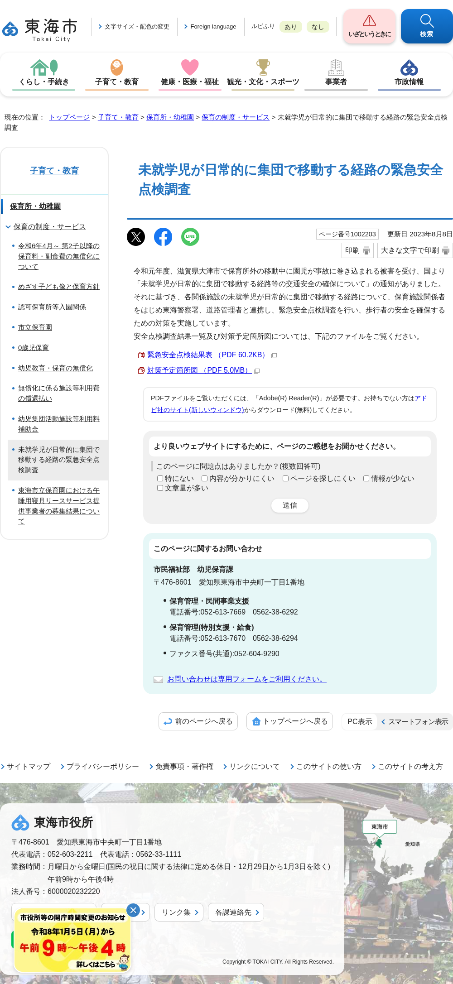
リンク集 (176, 912)
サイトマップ (28, 766)
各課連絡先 (233, 912)
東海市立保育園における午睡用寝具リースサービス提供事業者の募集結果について (59, 505)
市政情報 (409, 82)
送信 (290, 505)
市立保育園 (35, 327)
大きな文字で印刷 (410, 250)
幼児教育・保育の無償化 (55, 368)
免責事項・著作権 (184, 766)
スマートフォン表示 (418, 721)
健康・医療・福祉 (190, 82)
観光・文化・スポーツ (263, 82)
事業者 (336, 82)
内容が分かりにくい (242, 478)
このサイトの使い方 (328, 766)
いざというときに (369, 34)
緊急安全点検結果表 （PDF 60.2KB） (212, 355)
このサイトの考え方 (410, 766)
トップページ (69, 117)
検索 (427, 34)
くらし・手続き (44, 82)
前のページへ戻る (204, 721)
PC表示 (359, 721)
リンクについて (254, 766)
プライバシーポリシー (103, 766)
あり (290, 26)
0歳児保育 (33, 347)
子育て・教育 (117, 82)
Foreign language (213, 26)
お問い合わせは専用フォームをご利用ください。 (247, 679)
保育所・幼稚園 (170, 117)
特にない (179, 478)
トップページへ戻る (295, 721)
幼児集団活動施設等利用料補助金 (59, 424)
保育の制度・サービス (236, 117)
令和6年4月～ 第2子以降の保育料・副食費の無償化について (59, 256)
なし (318, 26)
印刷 (352, 250)
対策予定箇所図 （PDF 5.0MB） (203, 370)
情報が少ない (392, 478)
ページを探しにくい (323, 478)
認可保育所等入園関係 (52, 307)
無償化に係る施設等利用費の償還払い (59, 393)
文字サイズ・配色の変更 (137, 26)
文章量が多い (186, 488)
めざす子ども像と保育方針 (59, 286)
